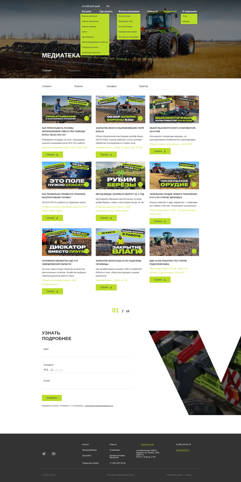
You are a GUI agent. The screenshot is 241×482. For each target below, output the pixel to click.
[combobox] (56, 87)
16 (127, 311)
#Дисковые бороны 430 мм (163, 268)
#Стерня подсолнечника (162, 272)
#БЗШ (117, 147)
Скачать (52, 154)
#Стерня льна (128, 147)
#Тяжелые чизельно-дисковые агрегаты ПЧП (64, 207)
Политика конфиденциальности (120, 475)
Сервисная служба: (90, 463)
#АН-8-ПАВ (186, 144)
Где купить (106, 11)
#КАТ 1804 (82, 147)
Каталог (88, 11)
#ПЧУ (173, 210)
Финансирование (130, 11)
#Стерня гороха (50, 284)
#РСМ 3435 (155, 214)
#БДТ (128, 207)
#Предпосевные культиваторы (165, 144)
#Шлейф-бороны (104, 147)
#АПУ (73, 147)
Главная (46, 70)
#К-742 (124, 280)
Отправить (52, 398)
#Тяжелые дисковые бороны (110, 207)
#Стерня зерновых (187, 210)
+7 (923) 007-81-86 (117, 463)
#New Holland (55, 211)
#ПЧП (45, 211)
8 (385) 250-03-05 (183, 444)
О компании (190, 11)
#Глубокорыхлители (160, 210)
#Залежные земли (105, 211)
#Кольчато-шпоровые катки (55, 147)
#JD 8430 (179, 272)
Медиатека (170, 11)
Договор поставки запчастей (117, 457)
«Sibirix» (191, 475)
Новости (153, 11)
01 (115, 310)
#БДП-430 (183, 268)
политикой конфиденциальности (99, 406)
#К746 (139, 147)
